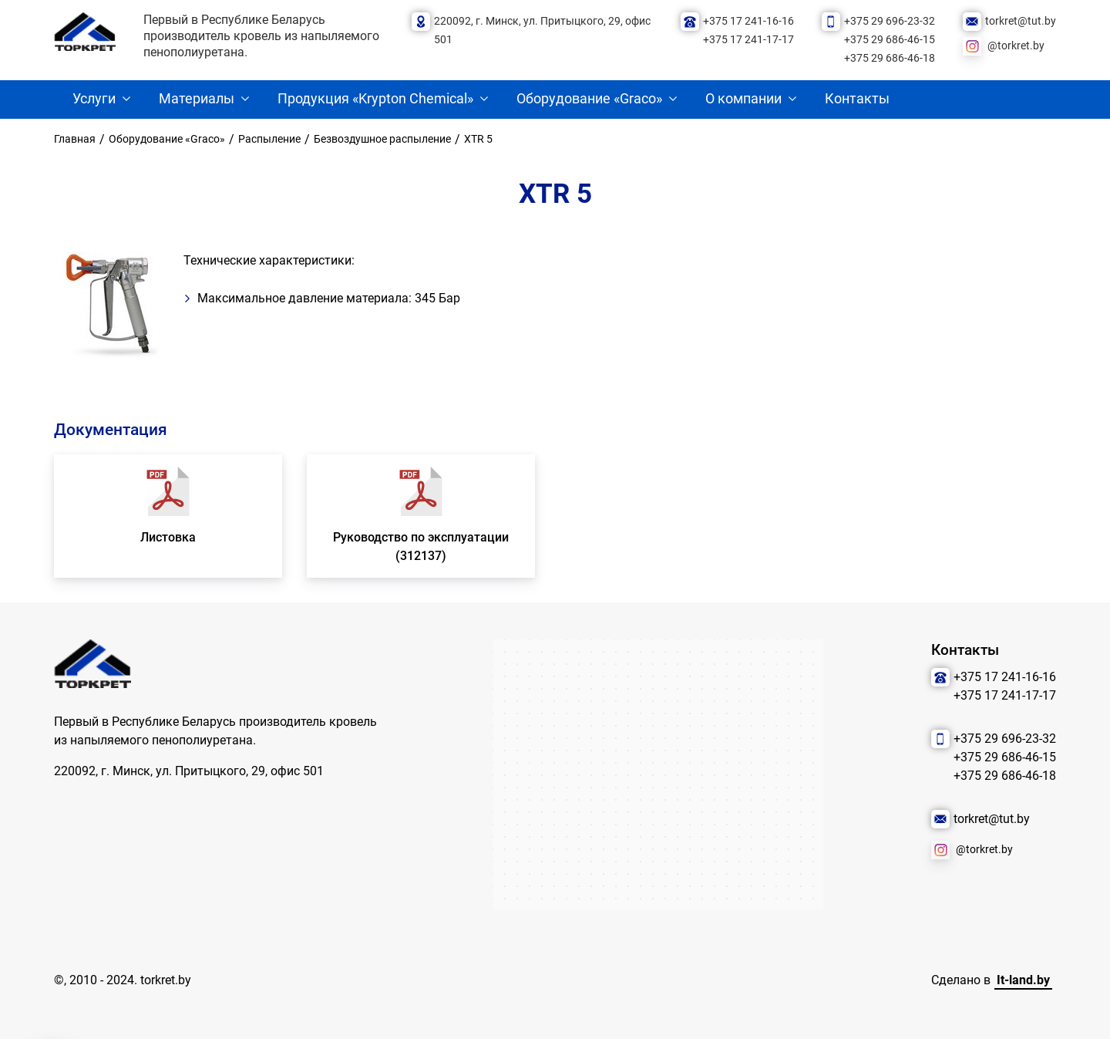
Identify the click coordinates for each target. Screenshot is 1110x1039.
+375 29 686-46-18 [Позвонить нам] (889, 58)
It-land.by (1023, 980)
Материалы (196, 98)
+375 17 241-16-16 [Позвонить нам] (748, 21)
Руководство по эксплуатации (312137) (421, 546)
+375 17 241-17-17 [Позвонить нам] (748, 39)
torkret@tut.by (1020, 21)
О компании (743, 98)
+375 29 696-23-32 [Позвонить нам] (889, 21)
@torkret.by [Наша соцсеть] (1015, 45)
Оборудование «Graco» (589, 98)
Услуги (94, 98)
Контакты (857, 98)
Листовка (168, 537)
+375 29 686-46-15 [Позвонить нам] (889, 39)
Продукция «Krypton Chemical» (375, 98)
